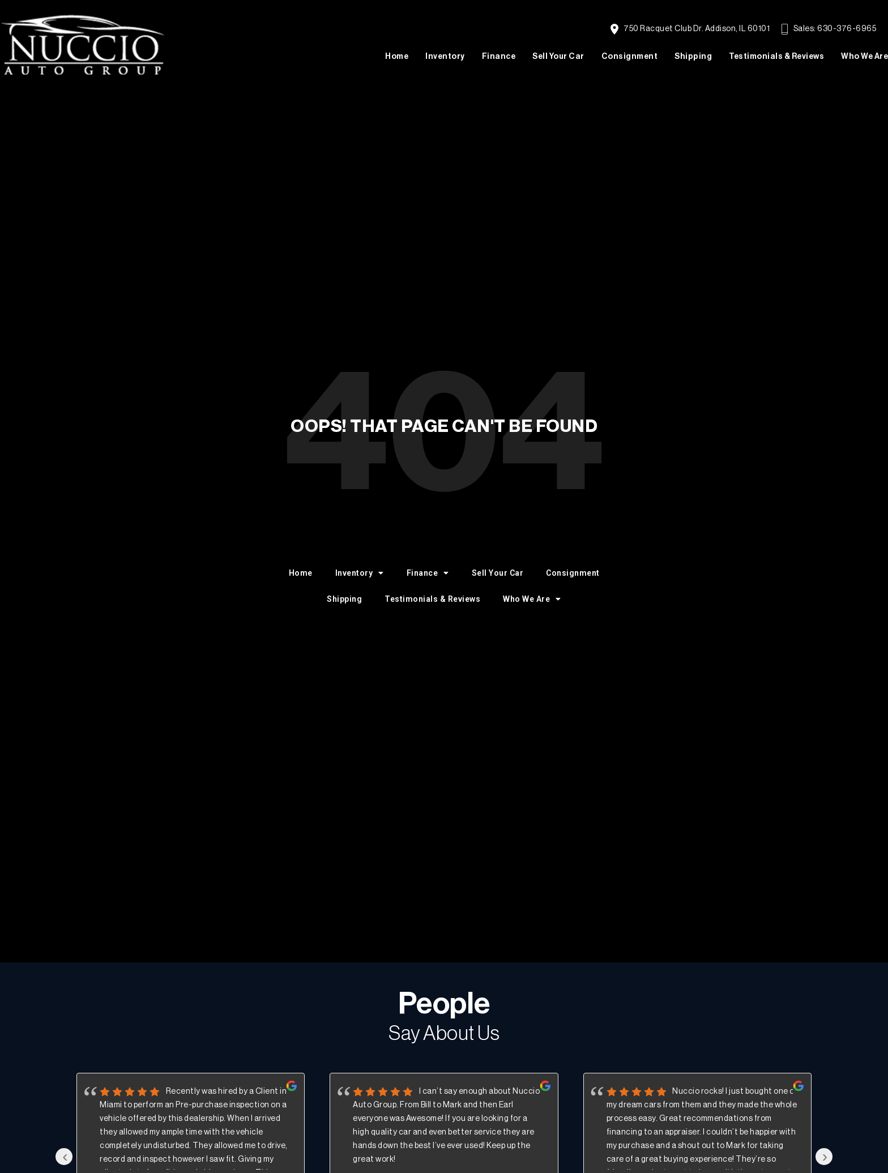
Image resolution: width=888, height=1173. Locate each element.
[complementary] (854, 1139)
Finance (499, 57)
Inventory (445, 57)
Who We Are (864, 57)
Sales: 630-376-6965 (829, 29)
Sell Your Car (558, 57)
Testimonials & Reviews (776, 57)
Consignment (629, 57)
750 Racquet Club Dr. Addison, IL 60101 (690, 29)
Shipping (693, 57)
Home (396, 57)
